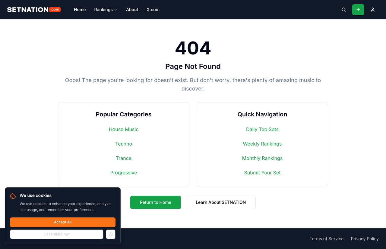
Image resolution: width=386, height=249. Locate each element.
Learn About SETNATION (221, 202)
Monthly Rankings (262, 158)
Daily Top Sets (262, 129)
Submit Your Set (262, 173)
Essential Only (57, 234)
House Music (124, 129)
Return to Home (155, 202)
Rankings (106, 9)
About (132, 9)
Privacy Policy (365, 238)
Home (80, 9)
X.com (153, 9)
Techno (123, 144)
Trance (123, 158)
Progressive (123, 173)
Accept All (63, 222)
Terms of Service (327, 238)
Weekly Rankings (262, 144)
